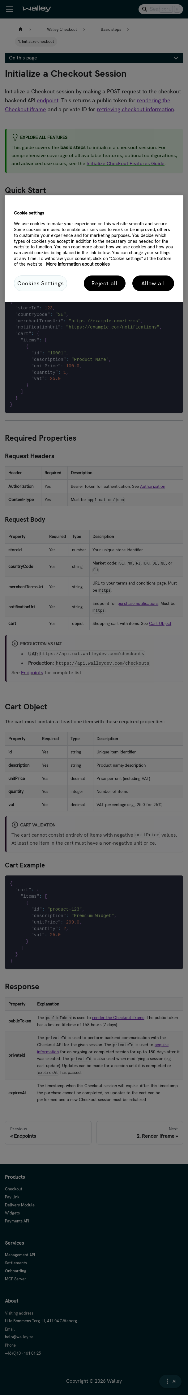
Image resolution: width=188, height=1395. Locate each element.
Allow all (153, 283)
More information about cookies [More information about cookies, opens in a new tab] (78, 264)
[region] (94, 248)
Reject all (105, 283)
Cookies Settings (40, 283)
